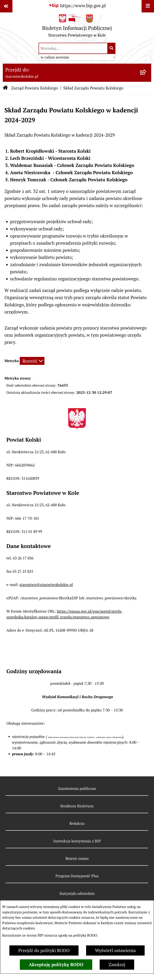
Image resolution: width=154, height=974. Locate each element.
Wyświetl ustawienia (115, 950)
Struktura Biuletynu (77, 806)
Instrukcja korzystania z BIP (77, 841)
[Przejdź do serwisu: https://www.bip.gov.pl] (77, 6)
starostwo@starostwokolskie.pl (46, 584)
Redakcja (77, 823)
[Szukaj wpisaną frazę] (111, 48)
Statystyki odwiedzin (77, 893)
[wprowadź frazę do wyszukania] (73, 48)
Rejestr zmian (77, 858)
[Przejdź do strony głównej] (77, 27)
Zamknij (117, 964)
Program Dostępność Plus (77, 876)
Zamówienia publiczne (77, 788)
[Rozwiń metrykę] (32, 361)
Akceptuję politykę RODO (56, 965)
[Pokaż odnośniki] (6, 6)
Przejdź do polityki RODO (44, 950)
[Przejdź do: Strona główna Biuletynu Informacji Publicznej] (5, 88)
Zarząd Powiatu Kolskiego (34, 88)
